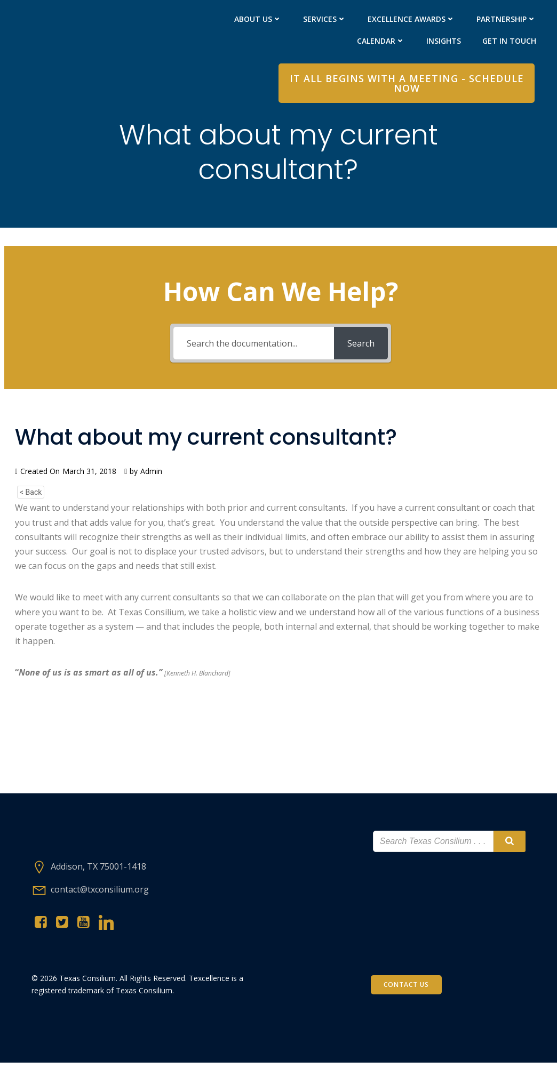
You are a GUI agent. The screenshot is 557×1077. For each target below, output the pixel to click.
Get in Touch (509, 41)
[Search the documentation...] (253, 349)
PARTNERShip (506, 19)
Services (324, 19)
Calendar (380, 41)
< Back (31, 498)
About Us (257, 19)
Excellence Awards (411, 19)
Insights (443, 41)
